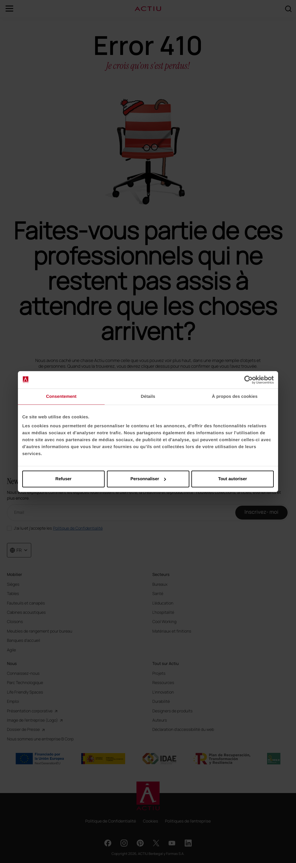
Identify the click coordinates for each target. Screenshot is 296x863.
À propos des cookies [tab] (235, 396)
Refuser (64, 478)
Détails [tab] (148, 396)
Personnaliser (148, 478)
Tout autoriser (232, 478)
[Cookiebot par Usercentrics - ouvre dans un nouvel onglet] (248, 379)
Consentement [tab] (61, 396)
